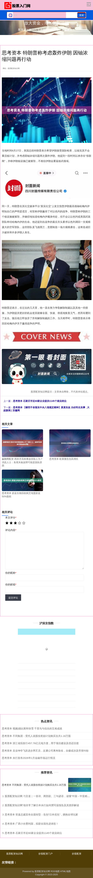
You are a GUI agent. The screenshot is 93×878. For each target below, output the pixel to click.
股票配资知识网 (14, 853)
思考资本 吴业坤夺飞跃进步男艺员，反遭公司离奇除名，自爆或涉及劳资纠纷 (45, 750)
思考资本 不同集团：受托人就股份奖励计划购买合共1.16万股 (36, 735)
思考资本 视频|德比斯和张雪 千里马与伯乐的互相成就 (32, 728)
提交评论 (13, 597)
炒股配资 (76, 853)
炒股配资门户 (45, 853)
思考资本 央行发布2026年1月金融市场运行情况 (28, 757)
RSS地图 (55, 871)
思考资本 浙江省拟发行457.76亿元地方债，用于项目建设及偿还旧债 (40, 743)
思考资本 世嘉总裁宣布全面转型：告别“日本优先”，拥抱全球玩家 (41, 814)
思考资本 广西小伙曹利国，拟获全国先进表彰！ (32, 823)
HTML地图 (65, 871)
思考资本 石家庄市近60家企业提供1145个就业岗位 (40, 401)
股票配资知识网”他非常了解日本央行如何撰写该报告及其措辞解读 (42, 805)
